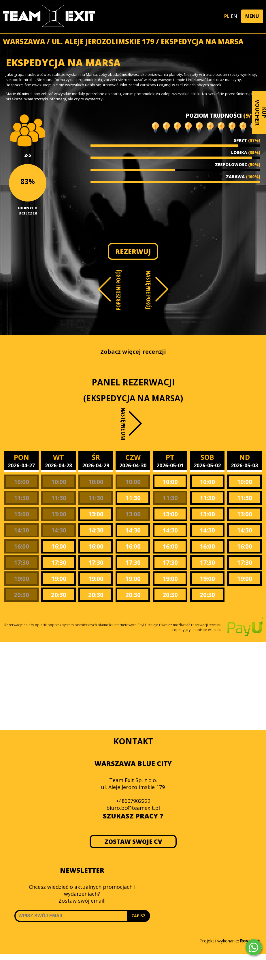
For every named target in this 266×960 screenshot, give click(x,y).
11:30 (21, 498)
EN (234, 16)
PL (227, 16)
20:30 (21, 595)
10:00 (21, 482)
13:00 (21, 514)
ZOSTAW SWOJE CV (133, 841)
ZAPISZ (138, 915)
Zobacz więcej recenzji (133, 351)
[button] (252, 16)
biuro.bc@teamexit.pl (133, 807)
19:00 (21, 579)
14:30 (21, 530)
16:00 (21, 546)
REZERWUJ (133, 251)
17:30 (21, 562)
